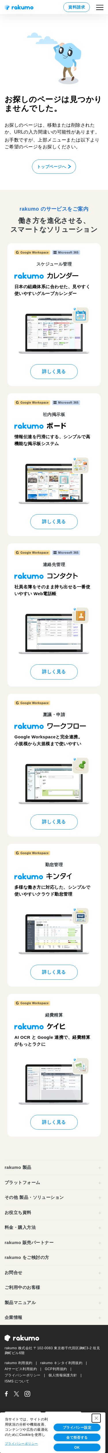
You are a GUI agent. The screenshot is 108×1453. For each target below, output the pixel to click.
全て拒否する (77, 1438)
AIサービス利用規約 (21, 1369)
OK (77, 1448)
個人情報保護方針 (62, 1375)
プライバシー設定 (77, 1428)
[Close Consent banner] (96, 1418)
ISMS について (17, 1381)
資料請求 (76, 7)
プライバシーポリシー (23, 1375)
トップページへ (51, 166)
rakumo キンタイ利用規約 (61, 1363)
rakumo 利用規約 (19, 1363)
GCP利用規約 (56, 1369)
